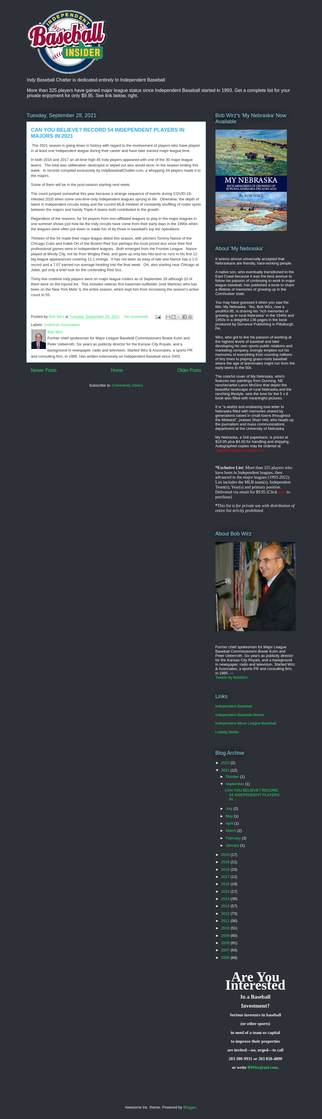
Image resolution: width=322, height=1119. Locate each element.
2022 (226, 763)
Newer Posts (44, 370)
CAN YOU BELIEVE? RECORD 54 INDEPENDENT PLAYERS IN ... (252, 794)
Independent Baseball (233, 706)
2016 (226, 884)
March (231, 830)
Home (117, 370)
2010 (226, 928)
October (233, 776)
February (234, 838)
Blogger (189, 1107)
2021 (226, 770)
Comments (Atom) (127, 385)
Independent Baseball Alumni (239, 715)
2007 (226, 950)
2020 (226, 854)
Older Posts (189, 370)
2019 (226, 862)
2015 (226, 891)
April (230, 823)
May (230, 816)
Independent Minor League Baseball (245, 723)
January (233, 845)
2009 (226, 935)
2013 (226, 906)
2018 (226, 869)
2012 (226, 913)
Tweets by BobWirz (231, 677)
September (235, 784)
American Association (62, 325)
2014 (226, 899)
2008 (226, 943)
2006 (226, 957)
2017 (226, 876)
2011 (226, 921)
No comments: (137, 316)
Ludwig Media (227, 732)
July (229, 808)
